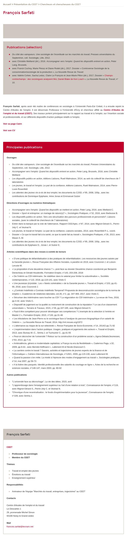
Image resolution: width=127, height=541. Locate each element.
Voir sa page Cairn (12, 124)
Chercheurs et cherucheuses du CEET (60, 4)
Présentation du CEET (26, 4)
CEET (9, 447)
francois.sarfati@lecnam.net (20, 526)
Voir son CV (9, 130)
